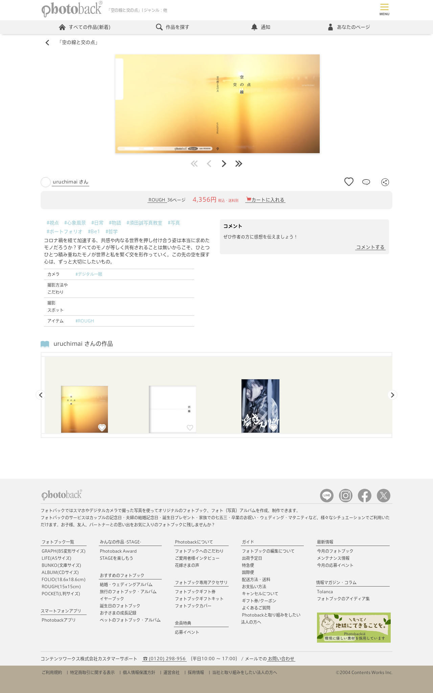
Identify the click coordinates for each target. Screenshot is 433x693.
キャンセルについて (260, 594)
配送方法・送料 (256, 579)
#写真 (174, 222)
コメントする (370, 247)
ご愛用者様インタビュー (197, 558)
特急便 (248, 565)
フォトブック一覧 (58, 542)
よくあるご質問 (256, 608)
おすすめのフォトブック (122, 575)
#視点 (53, 222)
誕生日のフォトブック (120, 606)
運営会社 (171, 672)
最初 (194, 163)
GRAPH (64, 551)
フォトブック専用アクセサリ (201, 582)
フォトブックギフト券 (195, 592)
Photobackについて (194, 542)
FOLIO (64, 579)
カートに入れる (267, 200)
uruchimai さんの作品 (83, 344)
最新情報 (325, 542)
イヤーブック (112, 599)
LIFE (56, 558)
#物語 (115, 222)
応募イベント (187, 632)
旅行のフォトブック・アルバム (128, 592)
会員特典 (183, 623)
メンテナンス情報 (333, 558)
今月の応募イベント (335, 565)
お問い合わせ (281, 658)
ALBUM (60, 572)
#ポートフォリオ (65, 231)
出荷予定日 (252, 558)
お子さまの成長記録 (118, 613)
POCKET (61, 594)
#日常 (97, 222)
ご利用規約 (52, 672)
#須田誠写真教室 (144, 222)
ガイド (248, 542)
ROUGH (157, 200)
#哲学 (112, 231)
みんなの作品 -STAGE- (120, 542)
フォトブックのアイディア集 (343, 599)
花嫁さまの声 (187, 565)
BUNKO (61, 565)
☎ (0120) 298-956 (164, 658)
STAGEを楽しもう (116, 558)
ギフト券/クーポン (259, 601)
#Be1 (94, 231)
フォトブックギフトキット (199, 599)
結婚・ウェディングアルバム (126, 584)
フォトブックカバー (193, 606)
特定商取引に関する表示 (92, 672)
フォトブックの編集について (268, 551)
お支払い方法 (254, 586)
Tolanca (325, 592)
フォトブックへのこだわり (199, 551)
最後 (238, 163)
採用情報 (196, 672)
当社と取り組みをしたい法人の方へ (244, 672)
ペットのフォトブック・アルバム (130, 620)
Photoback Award (118, 551)
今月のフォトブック (335, 551)
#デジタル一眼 (88, 274)
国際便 (248, 572)
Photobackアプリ (59, 620)
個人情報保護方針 (139, 672)
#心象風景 (75, 222)
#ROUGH (84, 321)
